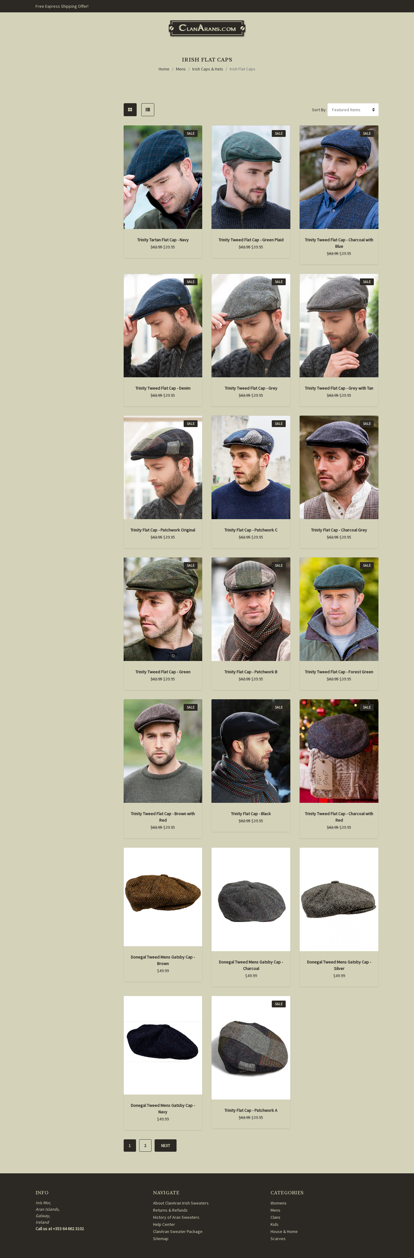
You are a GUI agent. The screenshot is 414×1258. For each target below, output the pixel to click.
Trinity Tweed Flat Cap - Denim (162, 388)
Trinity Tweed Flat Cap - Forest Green (339, 672)
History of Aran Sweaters (176, 1217)
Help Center (164, 1224)
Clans (275, 1217)
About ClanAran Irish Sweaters (181, 1203)
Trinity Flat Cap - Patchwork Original (162, 530)
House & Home (284, 1231)
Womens (279, 1203)
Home (164, 69)
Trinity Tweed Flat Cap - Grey (251, 388)
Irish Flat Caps (242, 69)
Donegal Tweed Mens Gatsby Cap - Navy (163, 1109)
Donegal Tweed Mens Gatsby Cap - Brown (163, 960)
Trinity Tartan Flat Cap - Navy (163, 240)
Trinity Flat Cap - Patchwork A (250, 1110)
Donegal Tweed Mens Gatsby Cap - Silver (339, 965)
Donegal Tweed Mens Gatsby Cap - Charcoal (251, 965)
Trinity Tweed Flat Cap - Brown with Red (163, 817)
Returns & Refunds (170, 1210)
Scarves (278, 1238)
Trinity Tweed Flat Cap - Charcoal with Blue (339, 243)
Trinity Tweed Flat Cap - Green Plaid (251, 240)
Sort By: (319, 109)
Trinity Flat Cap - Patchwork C (250, 530)
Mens (181, 69)
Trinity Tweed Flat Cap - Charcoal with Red (339, 817)
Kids (275, 1224)
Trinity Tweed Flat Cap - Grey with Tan (339, 388)
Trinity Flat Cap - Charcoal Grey (339, 530)
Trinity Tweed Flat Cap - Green (162, 672)
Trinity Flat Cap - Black (251, 813)
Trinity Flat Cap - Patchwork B (250, 672)
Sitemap (161, 1238)
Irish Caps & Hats (207, 69)
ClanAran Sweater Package (178, 1231)
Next (165, 1145)
